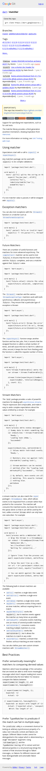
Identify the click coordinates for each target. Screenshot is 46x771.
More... (5, 53)
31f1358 (6, 76)
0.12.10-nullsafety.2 (10, 48)
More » (23, 100)
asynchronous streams (32, 402)
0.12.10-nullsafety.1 (26, 48)
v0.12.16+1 (6, 42)
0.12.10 (11, 45)
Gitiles (14, 767)
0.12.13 (27, 42)
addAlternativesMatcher (18, 34)
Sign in (41, 4)
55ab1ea (6, 61)
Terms (28, 767)
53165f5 (6, 67)
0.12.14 (21, 42)
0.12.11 (5, 45)
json (42, 767)
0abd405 (6, 91)
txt (35, 767)
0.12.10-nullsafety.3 (22, 45)
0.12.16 (14, 42)
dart (4, 11)
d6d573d (6, 85)
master (5, 34)
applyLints (32, 34)
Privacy (21, 767)
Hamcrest (6, 134)
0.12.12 (34, 42)
